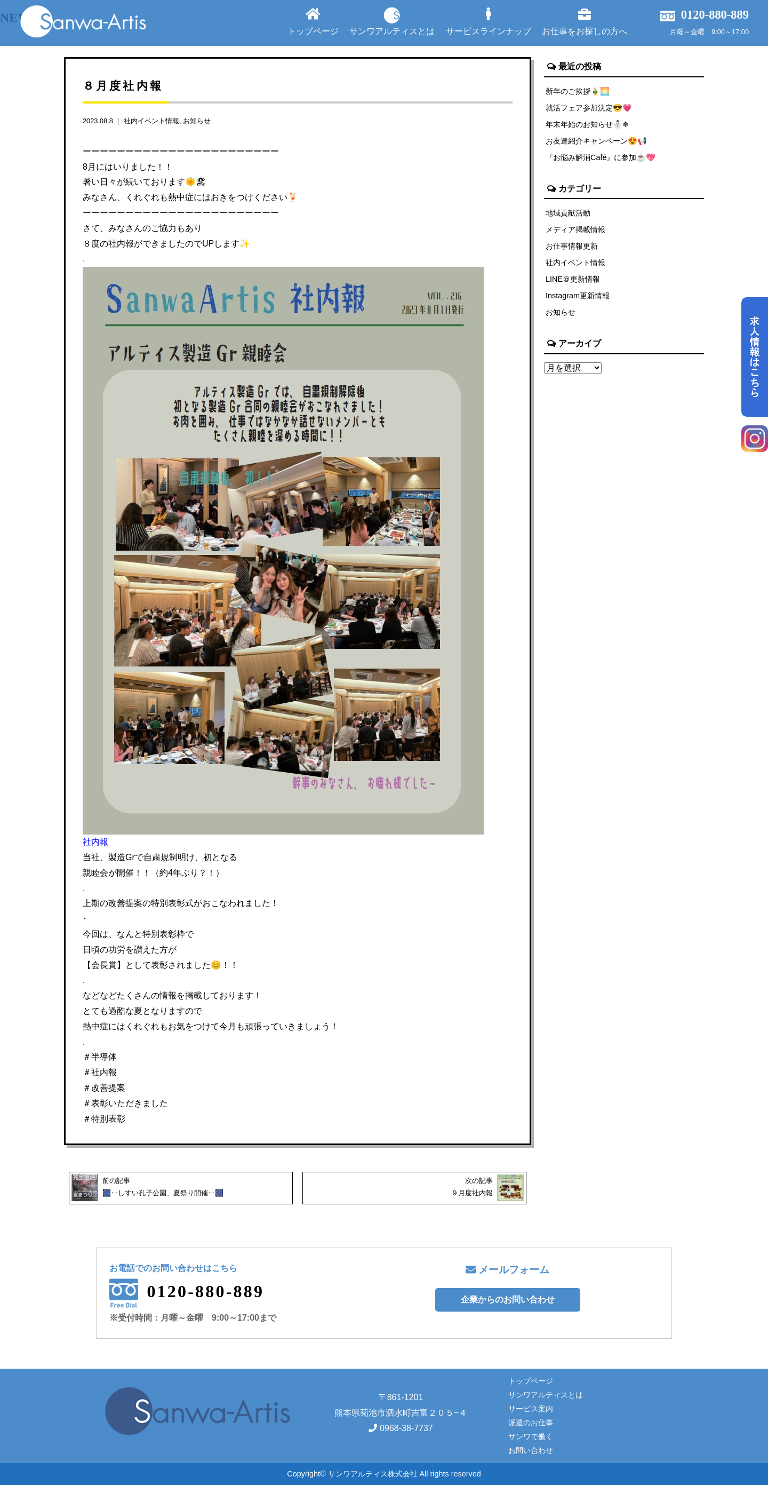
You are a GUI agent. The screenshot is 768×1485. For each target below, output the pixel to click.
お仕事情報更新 (572, 246)
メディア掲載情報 (575, 229)
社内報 (95, 841)
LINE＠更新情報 (573, 279)
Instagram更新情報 (578, 295)
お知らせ (197, 121)
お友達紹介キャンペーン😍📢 (596, 141)
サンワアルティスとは (392, 21)
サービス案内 (530, 1408)
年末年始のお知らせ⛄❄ (587, 124)
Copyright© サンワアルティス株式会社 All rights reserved (384, 1474)
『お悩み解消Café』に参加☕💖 (600, 157)
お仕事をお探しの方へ (584, 21)
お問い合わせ (530, 1450)
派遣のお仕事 (530, 1422)
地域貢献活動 (568, 213)
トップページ (313, 21)
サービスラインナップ (488, 21)
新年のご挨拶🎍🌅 (578, 91)
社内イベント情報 (151, 121)
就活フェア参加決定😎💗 (589, 108)
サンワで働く (530, 1436)
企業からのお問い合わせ (508, 1299)
